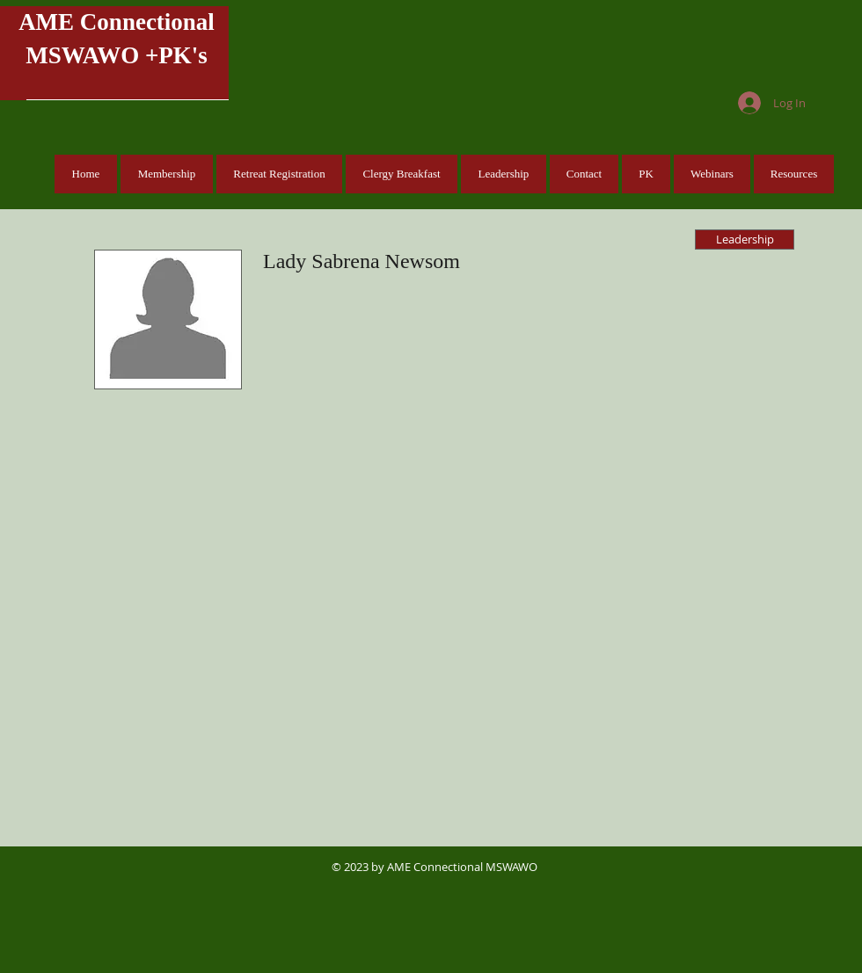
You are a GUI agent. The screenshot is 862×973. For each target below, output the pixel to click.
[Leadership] (744, 239)
